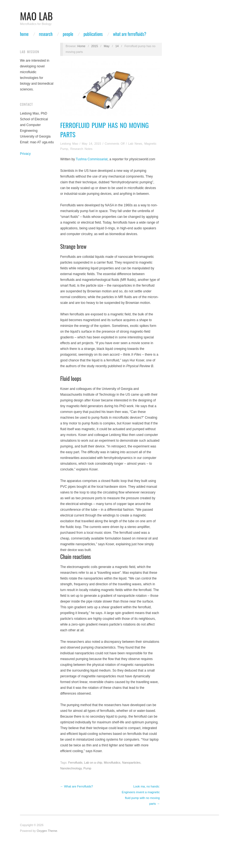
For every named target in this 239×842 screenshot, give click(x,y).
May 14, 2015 (91, 143)
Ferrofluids (75, 762)
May (107, 46)
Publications (93, 34)
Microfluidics (112, 762)
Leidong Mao (69, 143)
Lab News (135, 143)
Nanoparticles (131, 762)
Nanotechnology (71, 768)
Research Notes (81, 148)
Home (24, 34)
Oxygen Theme (47, 830)
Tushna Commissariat (91, 159)
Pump (87, 768)
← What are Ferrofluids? (76, 786)
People (68, 34)
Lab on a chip (93, 762)
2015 (94, 46)
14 (117, 46)
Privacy (25, 154)
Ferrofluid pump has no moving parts (104, 129)
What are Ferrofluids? (129, 34)
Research (46, 34)
